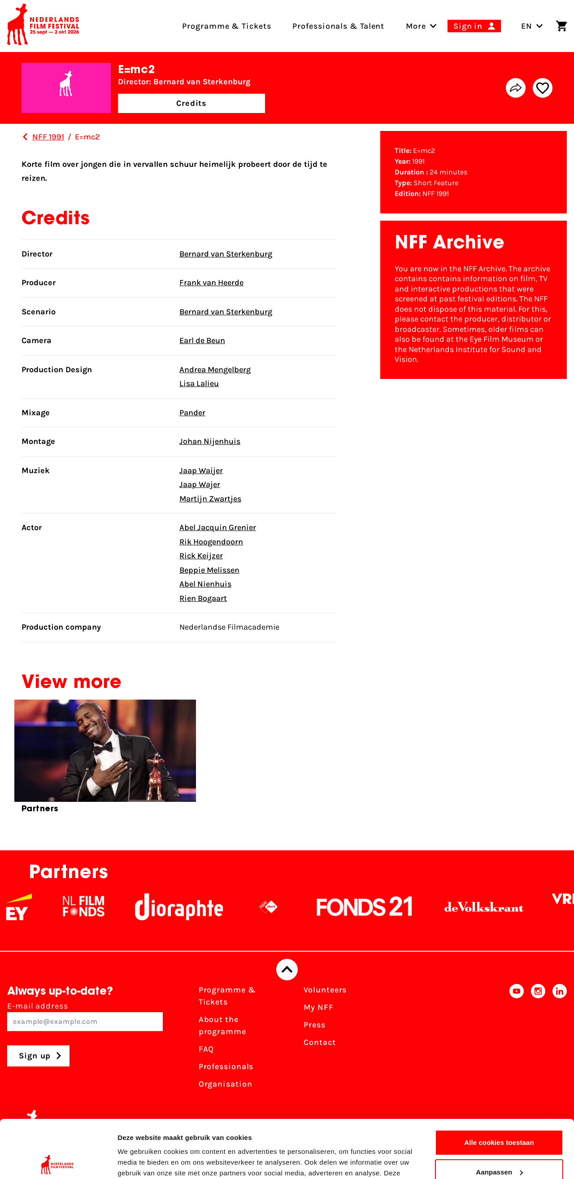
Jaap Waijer (201, 470)
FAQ (206, 1049)
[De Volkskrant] (493, 906)
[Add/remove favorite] (542, 88)
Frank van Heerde (211, 282)
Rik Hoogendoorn (211, 542)
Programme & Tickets (227, 996)
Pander (192, 413)
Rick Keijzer (201, 556)
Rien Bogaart (203, 598)
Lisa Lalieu (199, 383)
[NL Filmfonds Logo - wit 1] (93, 906)
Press (315, 1025)
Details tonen (138, 1161)
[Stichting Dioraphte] (189, 906)
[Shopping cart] (561, 26)
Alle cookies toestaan (499, 1084)
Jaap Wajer (199, 484)
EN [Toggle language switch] (532, 26)
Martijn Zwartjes (210, 499)
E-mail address (85, 1016)
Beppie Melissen (209, 570)
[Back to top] (287, 969)
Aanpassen (499, 1114)
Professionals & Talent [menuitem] (338, 26)
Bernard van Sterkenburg (225, 254)
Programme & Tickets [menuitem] (226, 26)
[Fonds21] (374, 906)
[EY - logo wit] (29, 906)
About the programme (222, 1025)
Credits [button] (191, 103)
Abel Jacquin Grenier (217, 527)
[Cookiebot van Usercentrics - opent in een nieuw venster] (58, 1161)
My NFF (318, 1007)
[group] (105, 760)
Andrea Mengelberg (215, 369)
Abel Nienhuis (205, 584)
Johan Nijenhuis (209, 441)
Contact (319, 1042)
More (416, 26)
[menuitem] (416, 26)
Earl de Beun (202, 340)
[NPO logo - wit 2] (278, 906)
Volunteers (325, 990)
